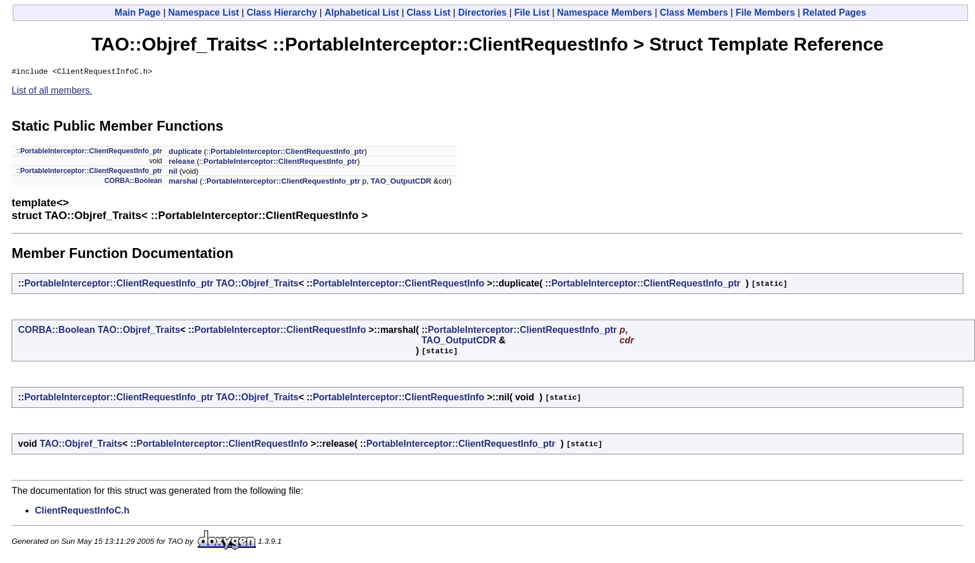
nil (173, 172)
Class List (428, 12)
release (182, 163)
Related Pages (834, 12)
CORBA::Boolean (133, 182)
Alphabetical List (361, 12)
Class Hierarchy (282, 12)
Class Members (694, 12)
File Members (765, 12)
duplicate (185, 153)
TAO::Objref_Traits (257, 285)
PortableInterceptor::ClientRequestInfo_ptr (91, 153)
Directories (482, 12)
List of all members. (52, 92)
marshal (183, 182)
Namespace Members (604, 12)
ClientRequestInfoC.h (82, 512)
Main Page (137, 12)
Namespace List (203, 12)
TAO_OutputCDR (401, 182)
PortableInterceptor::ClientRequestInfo (398, 285)
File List (532, 12)
